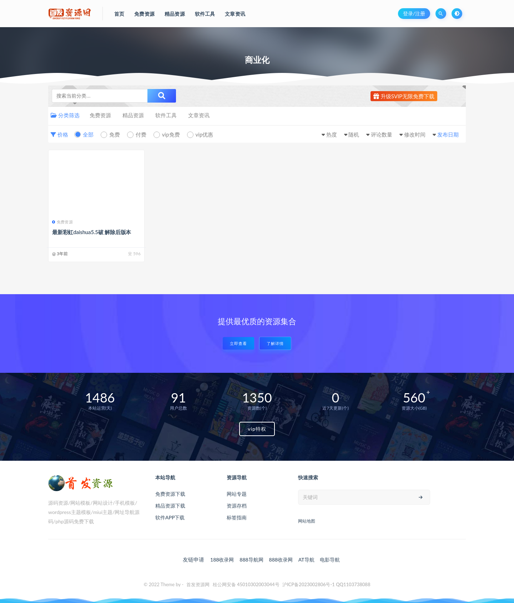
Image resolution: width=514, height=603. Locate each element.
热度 (331, 134)
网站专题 (237, 494)
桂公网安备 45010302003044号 (246, 584)
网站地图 (306, 521)
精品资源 (133, 115)
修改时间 (414, 134)
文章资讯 (199, 115)
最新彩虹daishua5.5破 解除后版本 (91, 232)
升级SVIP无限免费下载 (403, 96)
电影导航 (330, 560)
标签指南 (237, 517)
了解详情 (275, 343)
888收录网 (281, 560)
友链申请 (193, 559)
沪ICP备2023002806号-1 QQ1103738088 (326, 584)
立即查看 (238, 343)
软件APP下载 (170, 517)
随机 (353, 134)
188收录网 (222, 560)
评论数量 (381, 134)
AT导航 (306, 560)
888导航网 (251, 560)
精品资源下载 (170, 506)
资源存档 (237, 506)
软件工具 (166, 115)
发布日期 (448, 134)
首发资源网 (198, 584)
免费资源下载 (170, 494)
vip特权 (257, 429)
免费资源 (100, 115)
